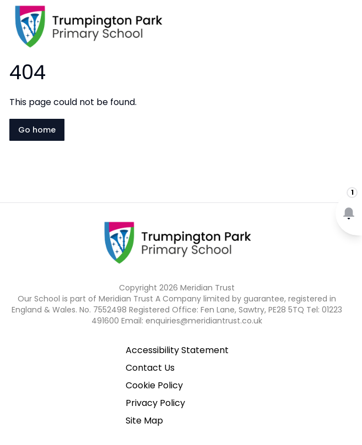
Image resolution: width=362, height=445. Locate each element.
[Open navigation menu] (346, 26)
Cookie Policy (154, 385)
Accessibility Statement (177, 350)
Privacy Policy (155, 403)
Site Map (144, 420)
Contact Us (150, 367)
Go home (37, 129)
